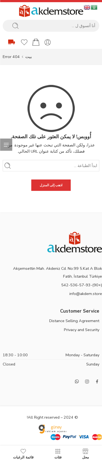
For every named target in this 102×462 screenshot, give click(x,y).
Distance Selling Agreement (74, 320)
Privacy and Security (81, 329)
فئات (57, 453)
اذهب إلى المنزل (51, 185)
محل (85, 453)
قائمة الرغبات (23, 453)
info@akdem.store (85, 293)
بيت (28, 56)
